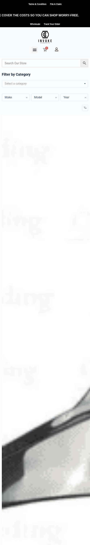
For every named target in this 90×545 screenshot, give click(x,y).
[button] (35, 50)
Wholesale (35, 24)
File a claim (56, 4)
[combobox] (45, 83)
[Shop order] (85, 108)
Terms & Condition (37, 4)
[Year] (15, 97)
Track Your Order (52, 24)
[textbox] (45, 83)
